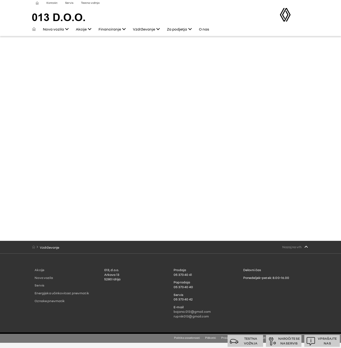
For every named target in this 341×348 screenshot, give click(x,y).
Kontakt (52, 2)
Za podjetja (177, 29)
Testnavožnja (250, 340)
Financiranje (110, 29)
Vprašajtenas (327, 340)
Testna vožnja (90, 2)
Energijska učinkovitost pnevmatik (62, 293)
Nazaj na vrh (292, 247)
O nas (204, 29)
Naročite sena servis (289, 340)
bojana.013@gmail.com (192, 311)
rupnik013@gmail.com (191, 316)
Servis (69, 2)
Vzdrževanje (144, 29)
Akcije (81, 29)
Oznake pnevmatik (50, 301)
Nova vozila (53, 29)
